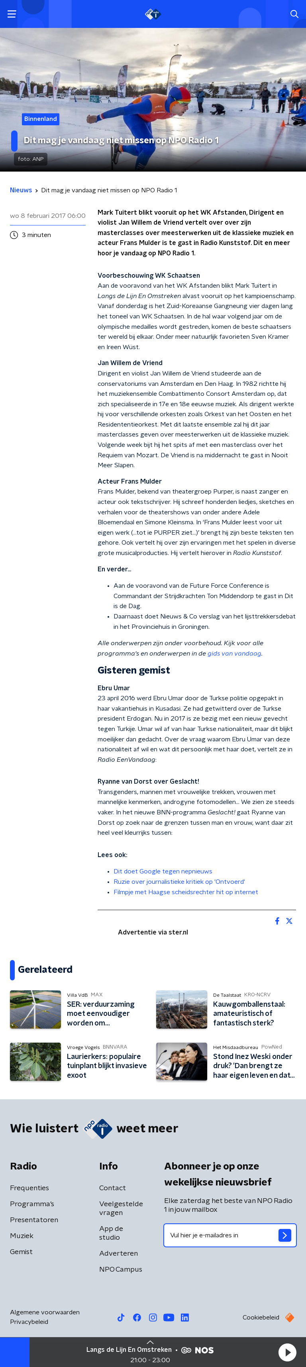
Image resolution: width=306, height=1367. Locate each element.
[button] (287, 1352)
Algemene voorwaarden (45, 1312)
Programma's (32, 1204)
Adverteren (118, 1253)
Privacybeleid (29, 1322)
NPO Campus (120, 1269)
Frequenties (29, 1188)
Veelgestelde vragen (121, 1209)
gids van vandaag (234, 653)
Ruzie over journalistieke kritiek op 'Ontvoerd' (179, 882)
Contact (112, 1188)
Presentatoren (34, 1220)
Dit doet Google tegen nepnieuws (163, 871)
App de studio (111, 1233)
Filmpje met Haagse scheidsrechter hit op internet (186, 892)
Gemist (21, 1252)
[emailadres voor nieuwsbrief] (230, 1235)
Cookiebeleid (261, 1317)
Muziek (21, 1236)
